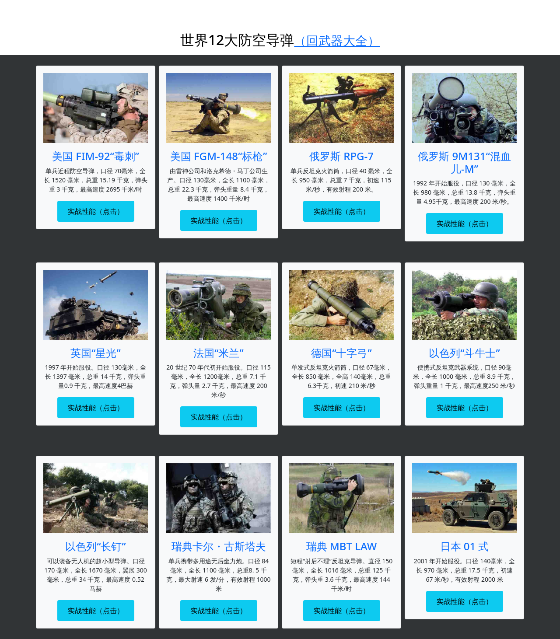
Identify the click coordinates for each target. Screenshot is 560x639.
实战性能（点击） (96, 211)
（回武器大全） (337, 40)
